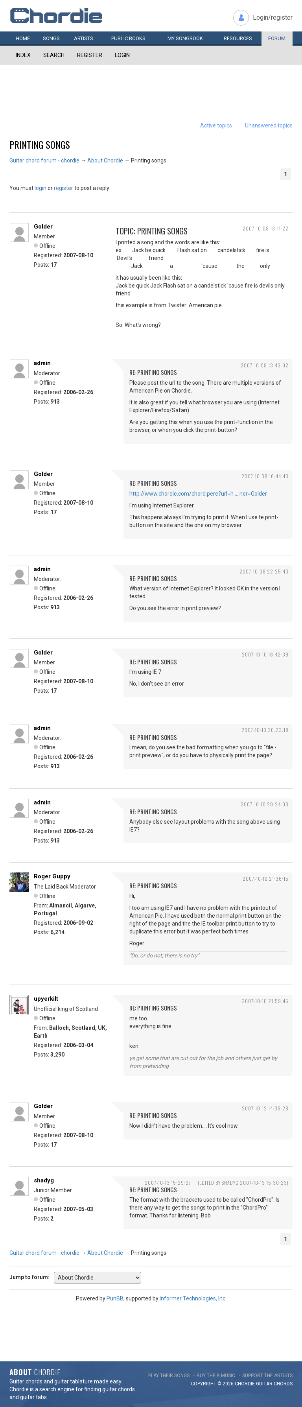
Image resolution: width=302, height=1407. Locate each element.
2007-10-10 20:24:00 (265, 804)
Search (53, 55)
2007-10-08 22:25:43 (264, 571)
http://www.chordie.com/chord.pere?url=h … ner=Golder (198, 494)
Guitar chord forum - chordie (44, 160)
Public (128, 38)
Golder (43, 226)
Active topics (216, 125)
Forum (276, 38)
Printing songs (39, 144)
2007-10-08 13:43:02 (265, 365)
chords (283, 1384)
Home (23, 38)
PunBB (115, 1298)
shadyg (44, 1180)
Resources (238, 38)
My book (185, 38)
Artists (83, 38)
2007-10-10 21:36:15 (266, 878)
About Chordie (105, 160)
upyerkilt (46, 998)
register (63, 188)
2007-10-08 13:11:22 (266, 228)
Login (122, 55)
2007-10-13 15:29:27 (168, 1182)
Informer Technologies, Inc (192, 1298)
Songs (51, 38)
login (40, 188)
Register (89, 55)
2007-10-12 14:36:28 (265, 1108)
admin (42, 363)
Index (23, 55)
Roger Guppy (52, 876)
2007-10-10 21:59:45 (265, 1001)
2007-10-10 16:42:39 (265, 654)
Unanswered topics (269, 125)
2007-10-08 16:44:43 (265, 476)
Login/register (273, 17)
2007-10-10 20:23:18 (265, 730)
